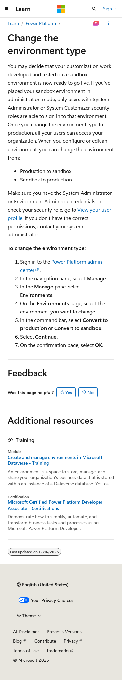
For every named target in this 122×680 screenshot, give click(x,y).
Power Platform (41, 23)
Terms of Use (26, 650)
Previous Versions (64, 631)
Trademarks (58, 650)
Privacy (71, 641)
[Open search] (94, 9)
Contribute (45, 641)
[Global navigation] (6, 9)
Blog (17, 641)
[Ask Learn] (96, 23)
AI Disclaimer (26, 631)
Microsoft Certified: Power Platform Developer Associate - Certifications (55, 505)
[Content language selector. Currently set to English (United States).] (43, 585)
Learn (13, 23)
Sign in (110, 9)
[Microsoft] (61, 9)
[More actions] (108, 23)
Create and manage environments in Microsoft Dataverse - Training (55, 460)
